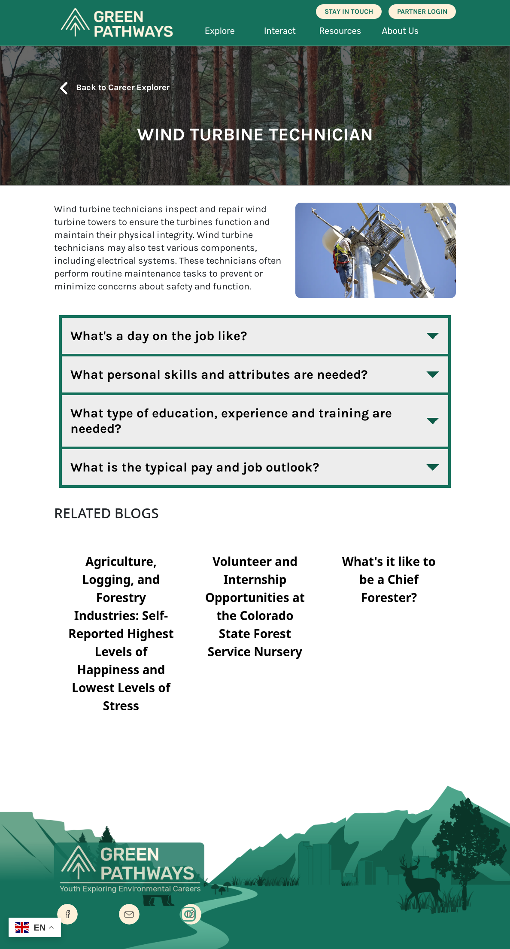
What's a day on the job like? (158, 336)
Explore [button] (220, 31)
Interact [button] (280, 31)
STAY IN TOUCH (349, 11)
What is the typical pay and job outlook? (194, 467)
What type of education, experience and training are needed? (231, 420)
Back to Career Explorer (112, 87)
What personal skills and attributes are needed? (219, 374)
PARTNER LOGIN (422, 11)
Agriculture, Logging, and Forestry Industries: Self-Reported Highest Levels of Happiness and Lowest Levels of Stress (120, 633)
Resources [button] (340, 31)
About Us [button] (400, 31)
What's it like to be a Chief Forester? (389, 579)
